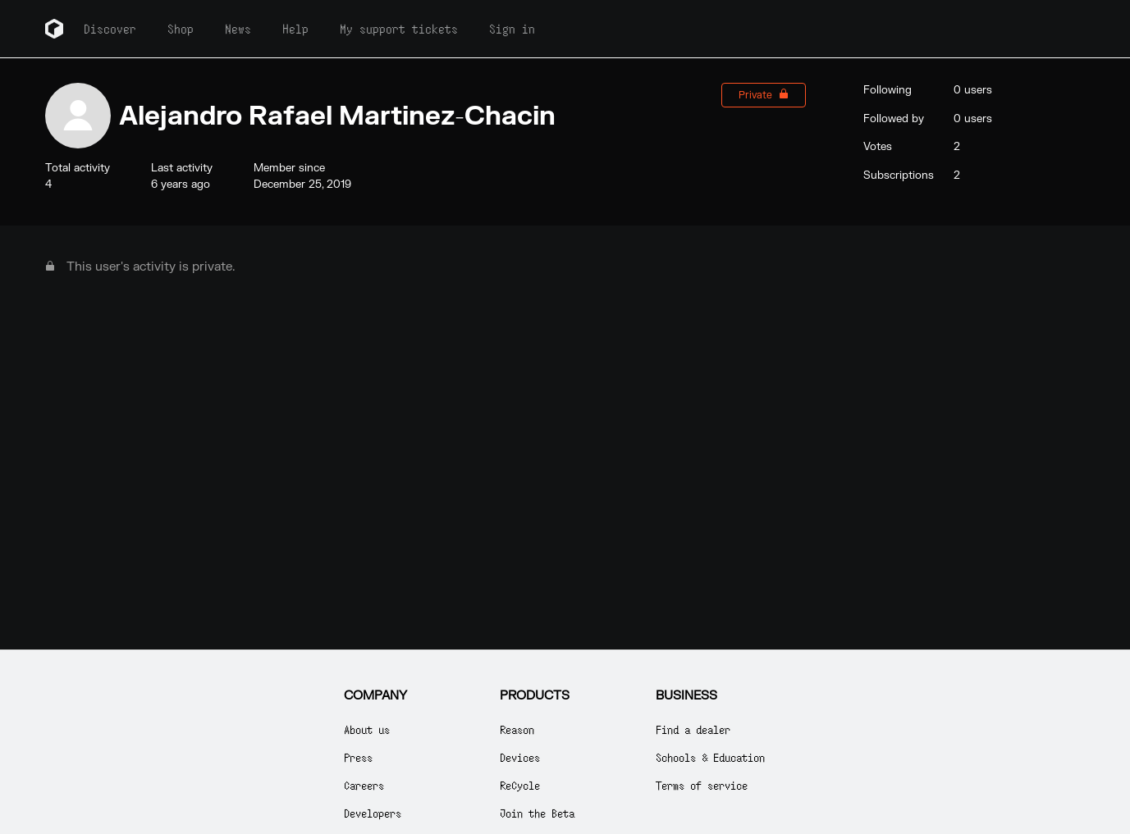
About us (367, 729)
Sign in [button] (512, 29)
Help (295, 29)
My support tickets (399, 29)
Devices (520, 757)
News (238, 29)
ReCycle (520, 785)
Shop (180, 29)
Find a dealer (693, 729)
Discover (110, 29)
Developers (372, 813)
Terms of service (702, 785)
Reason (517, 729)
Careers (364, 785)
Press (358, 757)
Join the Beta (537, 813)
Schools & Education (710, 757)
